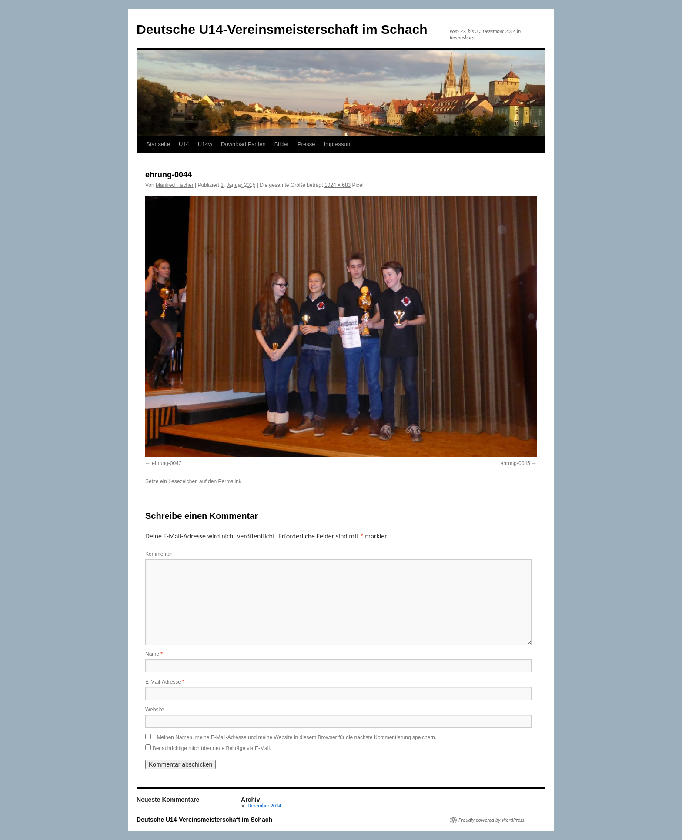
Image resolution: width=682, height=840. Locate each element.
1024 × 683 (337, 185)
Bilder (281, 144)
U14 (184, 144)
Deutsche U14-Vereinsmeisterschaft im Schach (282, 29)
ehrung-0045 (515, 463)
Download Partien (243, 144)
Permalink (229, 481)
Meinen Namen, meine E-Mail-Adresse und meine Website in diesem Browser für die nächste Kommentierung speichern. (297, 737)
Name (154, 654)
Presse (306, 144)
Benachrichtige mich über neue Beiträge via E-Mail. (212, 748)
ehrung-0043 (166, 463)
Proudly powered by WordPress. (491, 820)
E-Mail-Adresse (164, 682)
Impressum (337, 144)
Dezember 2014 (264, 806)
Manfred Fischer (175, 185)
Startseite (158, 144)
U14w (205, 144)
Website (154, 710)
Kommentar (158, 554)
